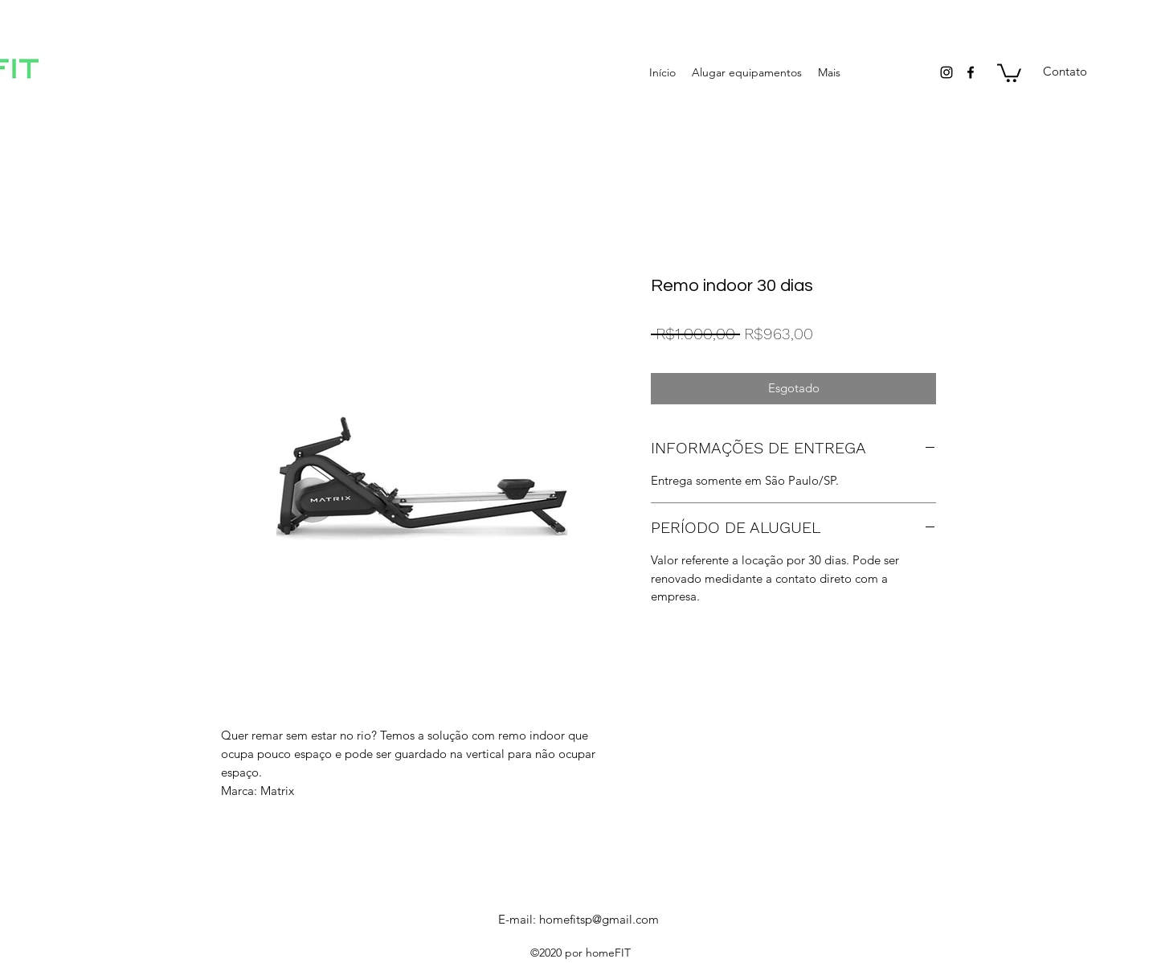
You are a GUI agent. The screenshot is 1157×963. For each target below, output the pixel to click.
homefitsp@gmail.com (599, 919)
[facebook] (971, 72)
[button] (1009, 72)
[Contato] (1064, 72)
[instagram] (946, 72)
